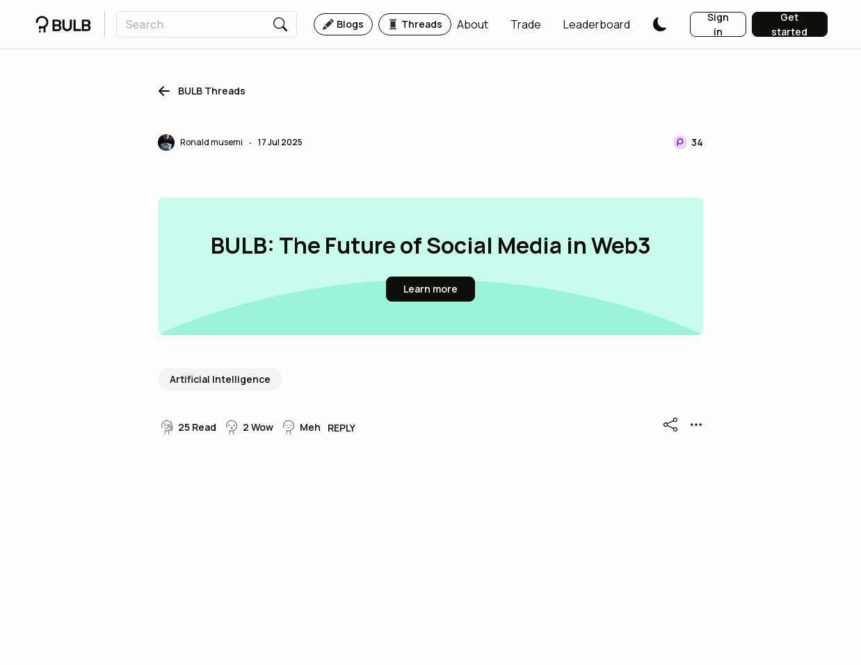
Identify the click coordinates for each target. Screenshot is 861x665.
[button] (472, 24)
